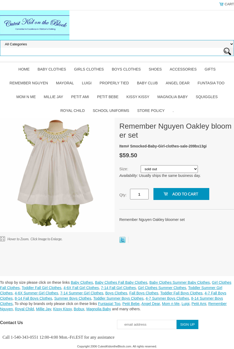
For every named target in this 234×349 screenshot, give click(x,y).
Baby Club (147, 83)
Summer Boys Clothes (72, 298)
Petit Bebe (108, 97)
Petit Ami (80, 97)
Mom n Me (26, 97)
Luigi (87, 83)
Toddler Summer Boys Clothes (118, 298)
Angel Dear (178, 83)
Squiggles (207, 97)
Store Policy (151, 110)
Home (24, 69)
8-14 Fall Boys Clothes (33, 298)
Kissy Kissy (138, 97)
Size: (124, 169)
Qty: (123, 195)
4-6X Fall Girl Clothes (81, 288)
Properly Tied (114, 83)
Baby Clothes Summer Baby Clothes (179, 282)
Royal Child (72, 110)
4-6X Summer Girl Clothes (36, 293)
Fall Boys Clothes (143, 293)
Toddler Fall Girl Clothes (41, 288)
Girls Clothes (89, 69)
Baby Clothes (51, 69)
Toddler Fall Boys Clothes (181, 293)
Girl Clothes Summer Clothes (162, 288)
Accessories (183, 69)
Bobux (79, 309)
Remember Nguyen (29, 83)
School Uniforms (111, 110)
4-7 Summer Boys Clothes (167, 298)
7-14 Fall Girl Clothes (118, 288)
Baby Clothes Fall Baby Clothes (121, 282)
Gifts (210, 69)
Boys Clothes (126, 69)
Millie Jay (53, 97)
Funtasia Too (211, 83)
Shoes (155, 69)
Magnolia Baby (172, 97)
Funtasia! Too (109, 304)
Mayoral (65, 83)
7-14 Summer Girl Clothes (81, 293)
